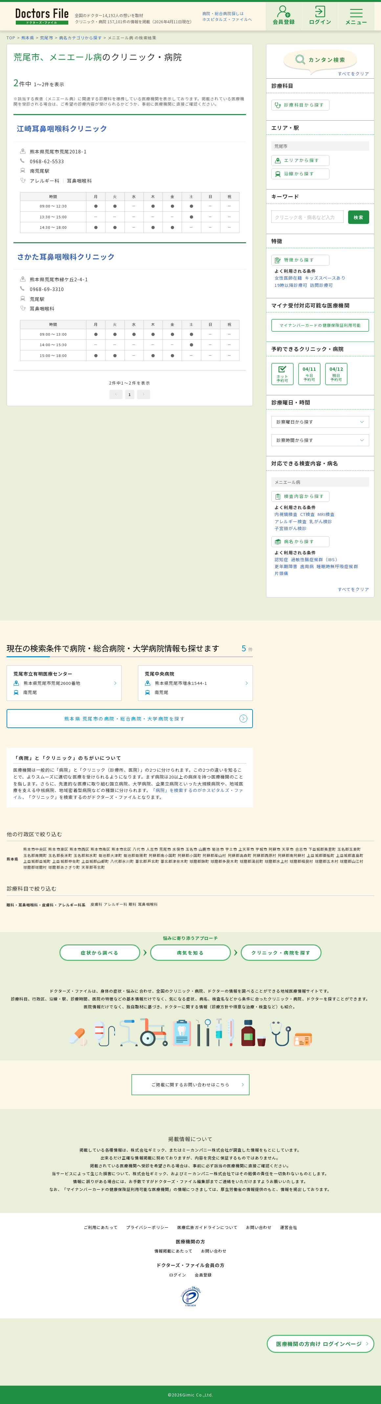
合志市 (301, 849)
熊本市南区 (100, 849)
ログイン (177, 1274)
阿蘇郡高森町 (240, 855)
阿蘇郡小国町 (189, 855)
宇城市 (261, 849)
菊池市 (218, 849)
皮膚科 (96, 904)
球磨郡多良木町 (224, 861)
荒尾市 (46, 37)
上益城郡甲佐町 (66, 861)
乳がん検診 (320, 521)
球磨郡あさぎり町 (64, 867)
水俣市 (178, 849)
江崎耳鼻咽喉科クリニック (62, 128)
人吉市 (152, 849)
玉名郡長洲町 (60, 855)
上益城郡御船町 (320, 855)
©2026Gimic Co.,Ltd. (190, 1394)
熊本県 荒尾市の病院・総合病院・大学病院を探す (125, 718)
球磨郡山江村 (352, 861)
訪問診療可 (321, 285)
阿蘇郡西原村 (265, 855)
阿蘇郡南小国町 (162, 855)
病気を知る (190, 952)
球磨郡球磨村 (35, 867)
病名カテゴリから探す (80, 37)
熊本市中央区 (35, 849)
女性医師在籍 (288, 278)
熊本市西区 (79, 849)
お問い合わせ (259, 1227)
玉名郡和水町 (85, 855)
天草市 (288, 849)
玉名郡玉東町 (349, 849)
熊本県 (27, 37)
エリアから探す (297, 160)
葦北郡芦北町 (147, 861)
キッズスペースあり (325, 278)
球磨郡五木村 (327, 861)
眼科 (133, 904)
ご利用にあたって (101, 1227)
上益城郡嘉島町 (350, 855)
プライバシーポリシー (147, 1227)
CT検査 (307, 514)
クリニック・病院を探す (281, 952)
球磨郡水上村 (276, 861)
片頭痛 (281, 573)
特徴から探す (294, 260)
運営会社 (288, 1227)
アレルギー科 (115, 904)
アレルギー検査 (291, 521)
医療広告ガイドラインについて (207, 1227)
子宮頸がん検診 (291, 528)
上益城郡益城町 (37, 861)
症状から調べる (100, 952)
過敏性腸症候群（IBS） (315, 559)
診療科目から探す (300, 105)
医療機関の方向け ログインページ (319, 1344)
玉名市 (191, 849)
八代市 (139, 849)
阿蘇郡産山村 (214, 855)
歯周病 (307, 566)
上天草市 (246, 849)
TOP (11, 37)
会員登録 (203, 1274)
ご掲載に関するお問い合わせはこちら (190, 1084)
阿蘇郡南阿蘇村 (291, 855)
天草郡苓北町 (93, 867)
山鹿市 (205, 849)
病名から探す (294, 541)
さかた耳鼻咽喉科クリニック (66, 256)
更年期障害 (286, 566)
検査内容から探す (300, 496)
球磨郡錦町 (199, 861)
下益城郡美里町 (322, 849)
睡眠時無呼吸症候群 (337, 566)
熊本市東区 (58, 849)
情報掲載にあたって (173, 1251)
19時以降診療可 (291, 285)
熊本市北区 (121, 849)
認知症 (281, 559)
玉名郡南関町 (35, 855)
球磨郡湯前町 (251, 861)
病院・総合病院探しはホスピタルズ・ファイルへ (227, 16)
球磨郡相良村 (301, 861)
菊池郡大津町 (110, 855)
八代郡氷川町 (122, 861)
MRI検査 (326, 514)
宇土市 (231, 849)
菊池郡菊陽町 (135, 855)
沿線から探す (294, 173)
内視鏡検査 (286, 514)
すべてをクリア (353, 73)
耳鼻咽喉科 (148, 904)
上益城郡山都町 (95, 861)
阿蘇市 (274, 849)
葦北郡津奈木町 (174, 861)
